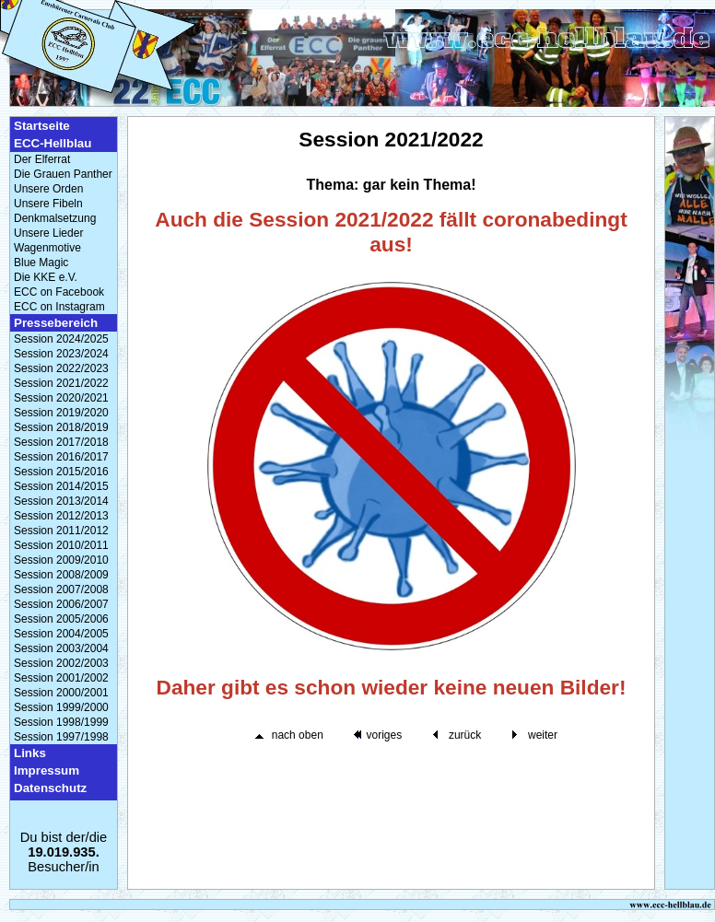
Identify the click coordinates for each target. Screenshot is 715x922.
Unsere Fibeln (48, 203)
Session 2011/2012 (61, 530)
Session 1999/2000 (61, 707)
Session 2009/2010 (61, 560)
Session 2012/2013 (61, 515)
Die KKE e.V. (45, 277)
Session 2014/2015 (61, 486)
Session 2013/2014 (61, 501)
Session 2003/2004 (61, 648)
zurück (465, 735)
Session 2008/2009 (61, 574)
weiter (542, 735)
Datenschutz (50, 788)
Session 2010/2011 (61, 545)
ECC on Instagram (59, 306)
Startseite (42, 126)
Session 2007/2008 (61, 589)
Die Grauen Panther (63, 174)
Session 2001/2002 (61, 677)
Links (30, 753)
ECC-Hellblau (52, 143)
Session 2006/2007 (61, 604)
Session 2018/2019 (61, 427)
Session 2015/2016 (61, 471)
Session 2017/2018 (61, 442)
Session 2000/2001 (61, 692)
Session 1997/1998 (61, 736)
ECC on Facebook (59, 292)
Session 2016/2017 (61, 456)
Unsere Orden (48, 188)
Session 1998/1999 (61, 722)
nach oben (297, 735)
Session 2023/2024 (61, 353)
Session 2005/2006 (61, 619)
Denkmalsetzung (55, 218)
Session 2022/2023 (61, 368)
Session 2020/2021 (61, 397)
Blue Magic (41, 262)
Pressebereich (56, 323)
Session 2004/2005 (61, 633)
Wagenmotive (47, 247)
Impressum (46, 770)
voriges (384, 735)
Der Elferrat (42, 159)
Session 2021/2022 (61, 383)
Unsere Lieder (48, 233)
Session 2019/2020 (61, 412)
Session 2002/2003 (61, 663)
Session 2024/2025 (61, 339)
